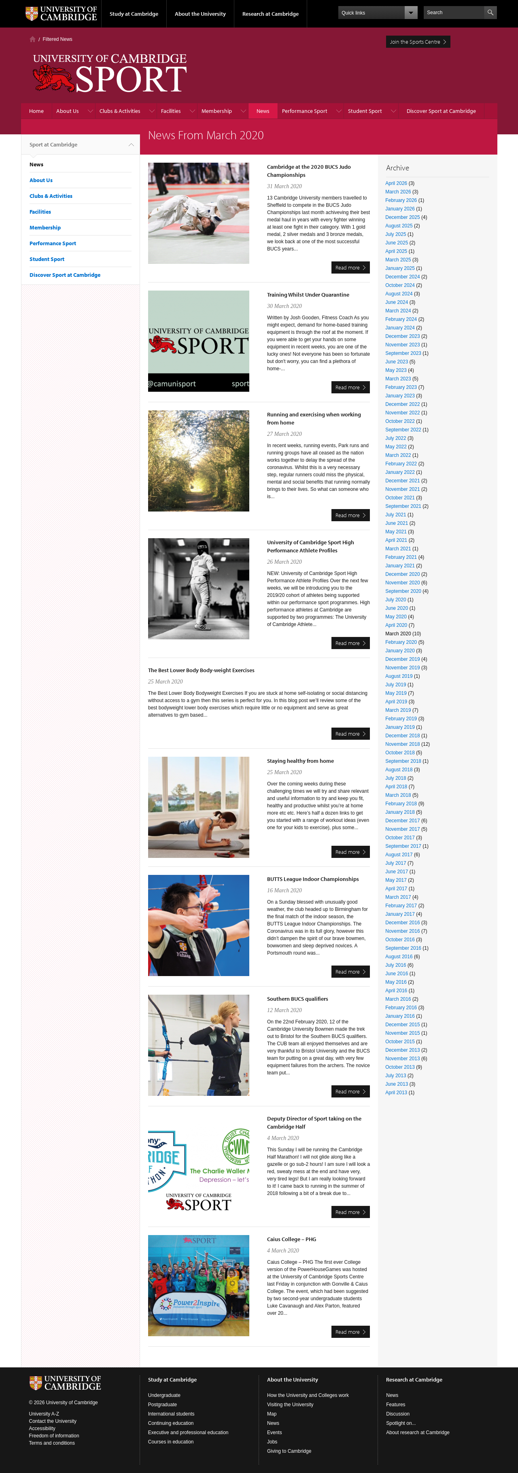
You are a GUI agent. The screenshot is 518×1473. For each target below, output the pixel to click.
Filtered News (57, 39)
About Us (67, 111)
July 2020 (395, 600)
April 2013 (396, 1092)
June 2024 (396, 302)
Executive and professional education (188, 1432)
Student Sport (365, 111)
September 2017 (403, 846)
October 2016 (400, 939)
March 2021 (398, 549)
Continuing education (171, 1423)
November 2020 (402, 583)
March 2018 (398, 795)
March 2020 (398, 634)
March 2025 (398, 260)
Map (271, 1414)
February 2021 (401, 557)
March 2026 (398, 192)
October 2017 (400, 838)
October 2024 (400, 285)
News (263, 111)
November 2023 (402, 345)
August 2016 (398, 956)
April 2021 (396, 540)
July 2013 (395, 1075)
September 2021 (403, 506)
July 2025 (395, 234)
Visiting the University (290, 1404)
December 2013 (402, 1050)
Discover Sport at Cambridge (441, 111)
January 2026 (400, 209)
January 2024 (400, 328)
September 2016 (403, 948)
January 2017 (400, 914)
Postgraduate (162, 1404)
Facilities (171, 111)
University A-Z (44, 1414)
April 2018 (396, 787)
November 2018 (402, 744)
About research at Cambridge (418, 1432)
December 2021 (402, 481)
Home (32, 39)
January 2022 (400, 472)
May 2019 (396, 693)
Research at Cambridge (270, 13)
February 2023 (401, 387)
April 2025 (396, 251)
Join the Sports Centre (415, 41)
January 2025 (400, 268)
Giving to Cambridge (289, 1451)
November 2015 (402, 1033)
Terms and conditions (52, 1443)
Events (274, 1432)
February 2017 (401, 905)
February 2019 (401, 719)
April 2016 (396, 990)
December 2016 (402, 922)
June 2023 (396, 362)
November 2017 (402, 829)
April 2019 (396, 702)
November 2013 (402, 1058)
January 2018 (400, 812)
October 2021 (400, 498)
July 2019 (395, 685)
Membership (217, 111)
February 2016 (401, 1007)
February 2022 (401, 464)
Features (395, 1404)
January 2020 (400, 651)
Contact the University (52, 1421)
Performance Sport (304, 111)
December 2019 (402, 659)
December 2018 (402, 736)
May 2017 (396, 880)
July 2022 (395, 438)
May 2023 (396, 370)
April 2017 (396, 888)
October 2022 (400, 421)
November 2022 (402, 413)
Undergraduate (164, 1395)
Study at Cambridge (134, 13)
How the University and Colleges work (308, 1395)
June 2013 (396, 1084)
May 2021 (396, 532)
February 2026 (401, 200)
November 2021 (402, 489)
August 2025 (398, 226)
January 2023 (400, 396)
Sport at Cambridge (53, 148)
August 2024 (398, 294)
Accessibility (42, 1428)
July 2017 (395, 863)
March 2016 (398, 999)
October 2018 (400, 753)
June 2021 (396, 523)
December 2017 (402, 821)
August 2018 (398, 770)
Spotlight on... (401, 1423)
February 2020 (401, 642)
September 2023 (403, 353)
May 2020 (396, 617)
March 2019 (398, 710)
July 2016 (395, 965)
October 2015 (400, 1041)
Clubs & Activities (120, 111)
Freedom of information (54, 1436)
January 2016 (400, 1016)
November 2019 (402, 668)
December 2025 (402, 217)
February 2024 (401, 319)
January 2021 (400, 566)
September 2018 (403, 761)
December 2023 (402, 336)
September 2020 (403, 591)
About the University (200, 13)
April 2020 (396, 625)
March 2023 (398, 379)
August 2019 (398, 676)
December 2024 (402, 277)
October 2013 (400, 1067)
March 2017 (398, 897)
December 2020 (402, 574)
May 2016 (396, 982)
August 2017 (398, 854)
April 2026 (396, 183)
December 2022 (402, 404)
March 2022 (398, 455)
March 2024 (398, 311)
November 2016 (402, 931)
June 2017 (396, 871)
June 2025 (396, 243)
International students (171, 1414)
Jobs (272, 1442)
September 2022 (403, 430)
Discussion (398, 1414)
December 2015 (402, 1024)
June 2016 (396, 973)
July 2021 (395, 515)
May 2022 (396, 447)
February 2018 (401, 804)
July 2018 (395, 778)
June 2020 (396, 608)
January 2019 (400, 727)
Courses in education (171, 1442)
